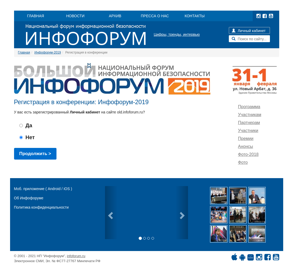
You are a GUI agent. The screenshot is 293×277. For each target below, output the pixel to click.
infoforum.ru (76, 256)
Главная (24, 52)
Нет (27, 137)
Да (25, 125)
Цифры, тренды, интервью (177, 34)
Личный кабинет (249, 31)
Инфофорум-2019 (47, 52)
